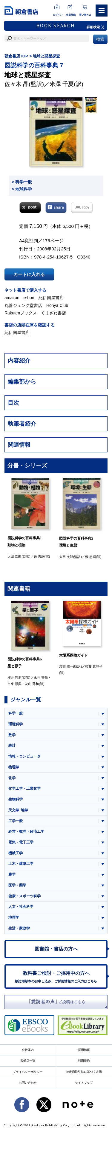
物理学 (13, 767)
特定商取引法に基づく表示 (84, 1071)
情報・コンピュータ (24, 756)
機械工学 (15, 853)
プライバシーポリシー (28, 1071)
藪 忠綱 (39, 556)
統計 (12, 745)
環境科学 (15, 724)
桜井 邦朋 (14, 677)
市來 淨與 (14, 684)
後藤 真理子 (93, 666)
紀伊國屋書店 (51, 297)
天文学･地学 (18, 810)
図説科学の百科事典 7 (33, 65)
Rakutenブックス (20, 313)
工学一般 (15, 821)
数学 (12, 735)
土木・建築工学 (20, 864)
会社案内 (28, 1049)
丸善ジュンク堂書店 (23, 305)
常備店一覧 (27, 1060)
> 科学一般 (22, 181)
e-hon (29, 297)
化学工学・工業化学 (24, 788)
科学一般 (15, 713)
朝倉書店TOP (16, 56)
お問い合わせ (28, 1082)
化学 (12, 778)
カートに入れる (29, 274)
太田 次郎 (14, 556)
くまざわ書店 (53, 313)
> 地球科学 (22, 189)
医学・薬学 (17, 885)
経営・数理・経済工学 (26, 831)
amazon (11, 297)
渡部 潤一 (66, 666)
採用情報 (84, 1049)
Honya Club (57, 305)
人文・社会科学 (20, 906)
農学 (12, 874)
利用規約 (84, 1060)
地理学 (13, 917)
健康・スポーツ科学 (24, 896)
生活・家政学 (19, 928)
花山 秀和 (32, 684)
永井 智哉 (41, 677)
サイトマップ (84, 1082)
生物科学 (15, 799)
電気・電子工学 (20, 842)
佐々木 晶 (16, 84)
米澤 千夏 (62, 84)
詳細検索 (96, 27)
